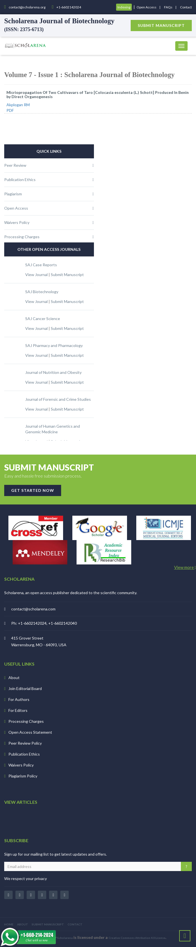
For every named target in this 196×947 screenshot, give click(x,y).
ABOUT (22, 924)
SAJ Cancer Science (42, 318)
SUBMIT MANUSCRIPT (48, 924)
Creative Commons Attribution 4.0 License (137, 937)
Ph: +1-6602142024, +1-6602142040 (44, 623)
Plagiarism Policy (22, 776)
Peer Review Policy (25, 743)
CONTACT (75, 924)
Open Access (146, 7)
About (14, 677)
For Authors (18, 699)
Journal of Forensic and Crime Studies (58, 399)
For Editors (17, 710)
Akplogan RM (18, 104)
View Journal (36, 274)
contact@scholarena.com (33, 608)
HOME (8, 924)
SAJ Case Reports (41, 264)
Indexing (123, 7)
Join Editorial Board (25, 688)
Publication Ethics (24, 754)
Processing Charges (26, 721)
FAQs (168, 7)
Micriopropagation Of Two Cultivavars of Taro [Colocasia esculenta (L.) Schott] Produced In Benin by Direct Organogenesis (97, 94)
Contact (186, 7)
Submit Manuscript (67, 274)
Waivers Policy (21, 765)
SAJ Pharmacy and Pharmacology (54, 345)
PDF (10, 110)
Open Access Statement (30, 732)
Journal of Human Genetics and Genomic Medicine (52, 429)
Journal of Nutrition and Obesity (53, 372)
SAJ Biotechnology (41, 291)
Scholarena (65, 937)
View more (185, 567)
